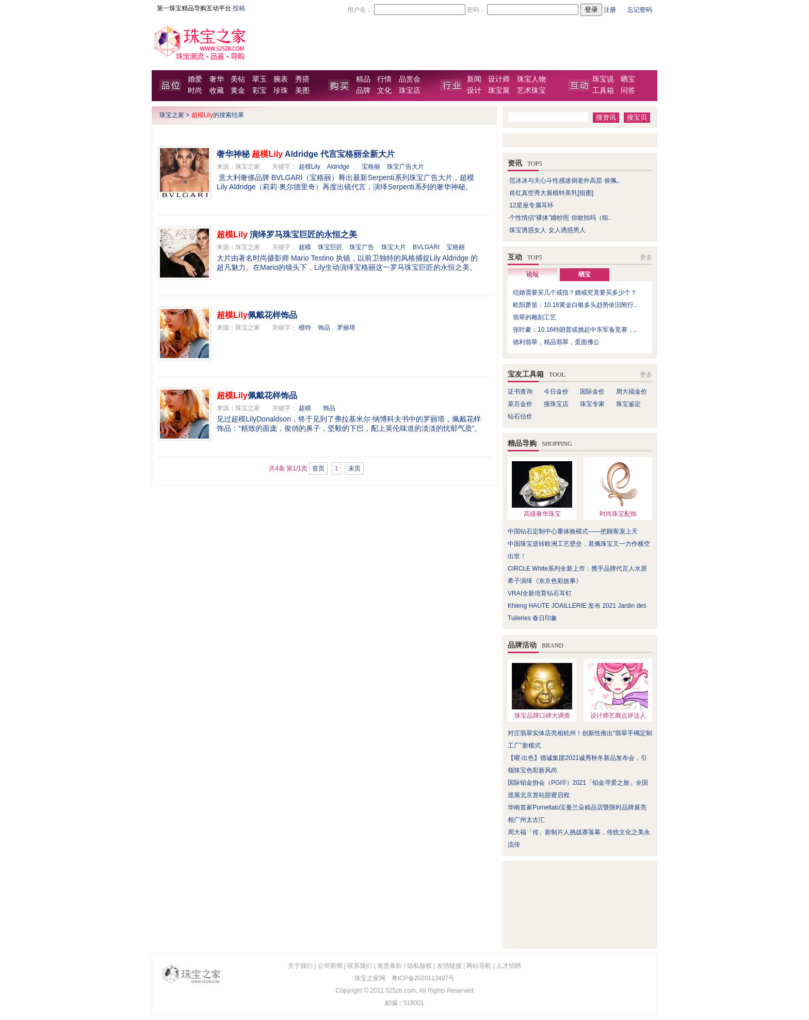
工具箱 (603, 90)
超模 (305, 247)
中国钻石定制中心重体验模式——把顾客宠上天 (573, 531)
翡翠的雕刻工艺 (534, 317)
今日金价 (556, 391)
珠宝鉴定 (628, 404)
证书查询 (520, 391)
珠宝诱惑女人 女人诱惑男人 (547, 230)
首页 (318, 468)
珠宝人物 (531, 79)
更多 (646, 257)
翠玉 (259, 79)
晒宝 (628, 79)
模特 (305, 327)
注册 (610, 9)
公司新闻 (330, 965)
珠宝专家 (592, 404)
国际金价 (592, 391)
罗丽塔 (346, 327)
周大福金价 (631, 391)
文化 (384, 90)
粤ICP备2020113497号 (423, 978)
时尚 (195, 90)
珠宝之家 (171, 115)
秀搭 (302, 79)
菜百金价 (520, 404)
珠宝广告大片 (405, 166)
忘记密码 (639, 9)
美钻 (238, 79)
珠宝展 (499, 90)
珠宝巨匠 (330, 247)
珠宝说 (603, 79)
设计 (474, 90)
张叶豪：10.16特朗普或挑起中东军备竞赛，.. (575, 329)
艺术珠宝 (531, 90)
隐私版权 (419, 965)
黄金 (238, 90)
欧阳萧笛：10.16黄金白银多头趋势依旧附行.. (575, 305)
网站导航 (478, 965)
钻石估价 (520, 416)
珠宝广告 (361, 247)
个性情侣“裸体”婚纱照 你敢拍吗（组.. (560, 217)
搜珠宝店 (556, 404)
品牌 (363, 90)
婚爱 (195, 79)
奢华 (216, 79)
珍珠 (280, 90)
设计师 (499, 79)
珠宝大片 (393, 247)
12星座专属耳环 (531, 205)
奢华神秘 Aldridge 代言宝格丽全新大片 (306, 154)
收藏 (216, 90)
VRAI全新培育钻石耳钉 (540, 593)
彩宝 (259, 90)
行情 (384, 79)
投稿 (239, 8)
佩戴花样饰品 (257, 315)
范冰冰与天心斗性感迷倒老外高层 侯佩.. (564, 180)
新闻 (474, 79)
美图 (302, 90)
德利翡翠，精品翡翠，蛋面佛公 (556, 342)
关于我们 (300, 965)
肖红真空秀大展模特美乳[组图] (551, 193)
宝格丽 (371, 166)
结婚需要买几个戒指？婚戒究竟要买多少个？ (575, 292)
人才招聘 (508, 965)
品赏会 (409, 79)
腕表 (280, 79)
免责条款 (389, 965)
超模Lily (309, 166)
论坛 (532, 274)
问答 (628, 90)
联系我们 (359, 965)
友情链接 (449, 965)
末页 (354, 468)
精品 (363, 79)
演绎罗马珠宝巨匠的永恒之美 (287, 234)
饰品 (324, 327)
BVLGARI (426, 247)
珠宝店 (409, 90)
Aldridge (338, 166)
